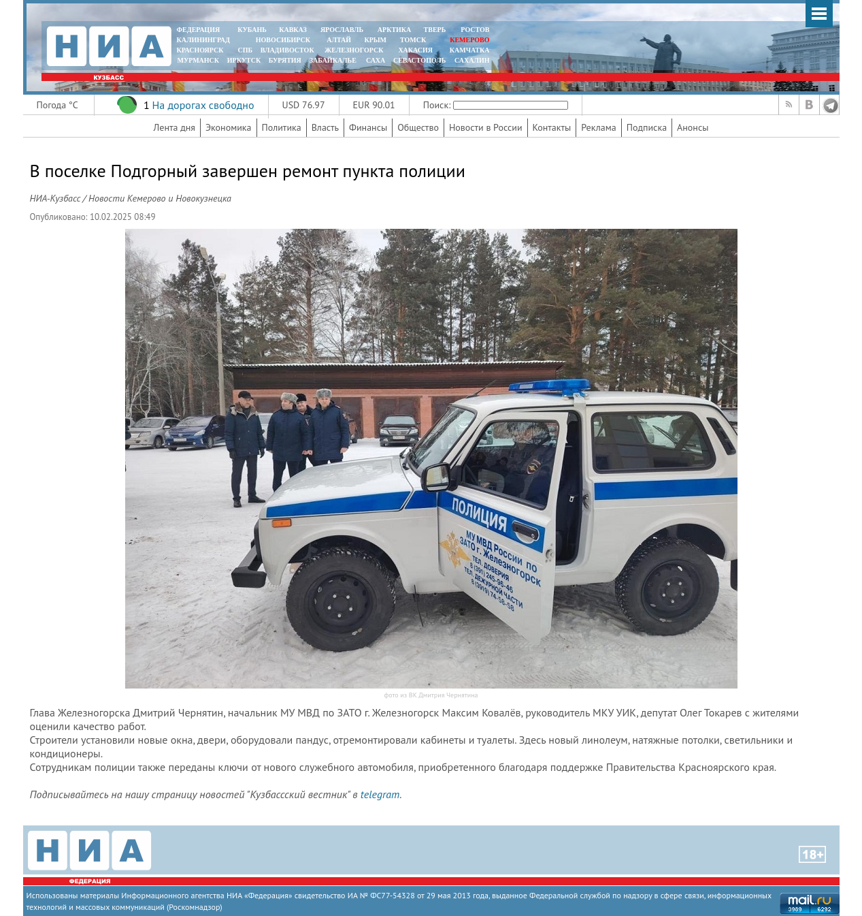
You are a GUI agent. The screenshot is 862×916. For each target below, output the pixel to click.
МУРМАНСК (198, 60)
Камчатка (468, 50)
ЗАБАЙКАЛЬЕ (334, 60)
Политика (281, 127)
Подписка (647, 127)
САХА (375, 60)
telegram (380, 794)
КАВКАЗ (293, 29)
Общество (418, 127)
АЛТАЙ (339, 40)
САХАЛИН (471, 60)
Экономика (228, 127)
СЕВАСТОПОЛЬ (419, 60)
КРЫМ (375, 40)
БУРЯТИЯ (285, 60)
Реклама (598, 127)
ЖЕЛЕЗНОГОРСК (354, 50)
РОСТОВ (475, 29)
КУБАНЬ (251, 29)
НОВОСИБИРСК (283, 40)
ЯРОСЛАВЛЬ (341, 29)
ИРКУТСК (244, 60)
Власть (325, 127)
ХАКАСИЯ (415, 50)
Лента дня (174, 127)
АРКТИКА (395, 29)
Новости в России (486, 127)
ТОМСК (414, 40)
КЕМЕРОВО (469, 40)
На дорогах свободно (203, 105)
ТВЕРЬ (435, 29)
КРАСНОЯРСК (200, 50)
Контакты (552, 127)
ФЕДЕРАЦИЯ (198, 29)
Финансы (368, 127)
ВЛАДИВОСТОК (287, 50)
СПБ (244, 50)
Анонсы (692, 127)
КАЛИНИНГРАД (203, 40)
